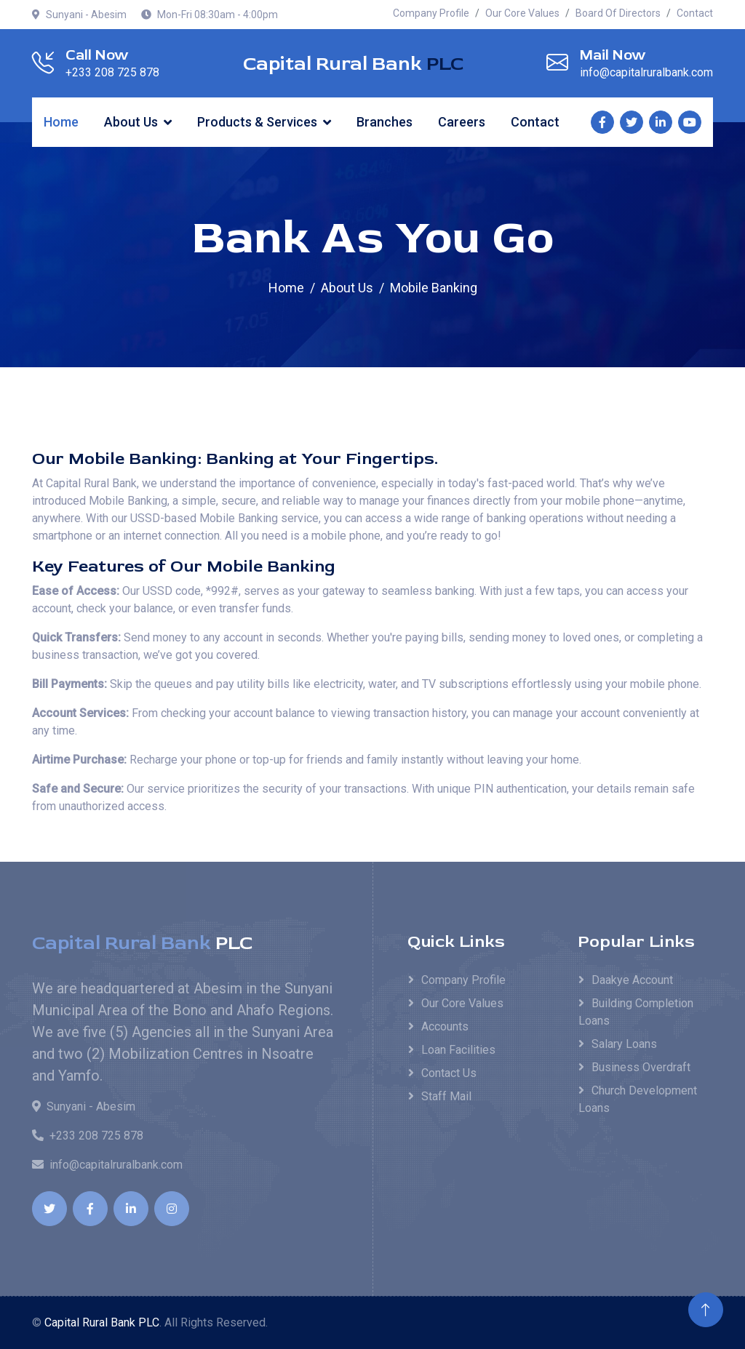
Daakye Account (632, 980)
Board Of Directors (618, 13)
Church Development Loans (637, 1099)
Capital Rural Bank (353, 64)
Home (61, 121)
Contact (695, 13)
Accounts (445, 1026)
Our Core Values (522, 13)
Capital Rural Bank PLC (101, 1322)
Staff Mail (446, 1096)
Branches (384, 121)
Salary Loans (624, 1044)
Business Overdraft (640, 1067)
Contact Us (449, 1073)
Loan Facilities (458, 1050)
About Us (131, 121)
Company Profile (431, 13)
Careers (461, 121)
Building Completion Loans (635, 1012)
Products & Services (257, 121)
